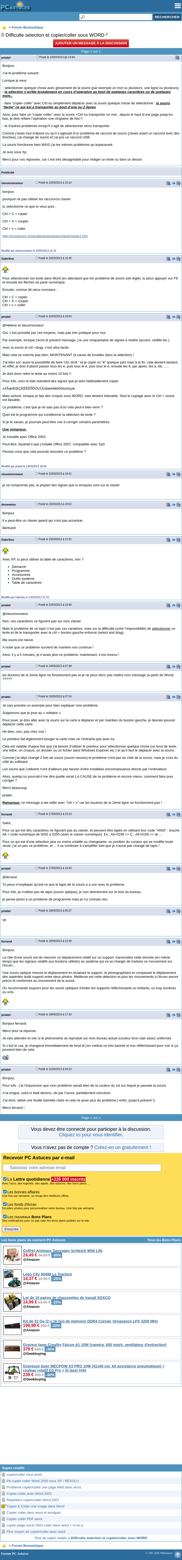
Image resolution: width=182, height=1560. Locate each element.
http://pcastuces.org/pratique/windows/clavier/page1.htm (45, 236)
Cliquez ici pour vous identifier (90, 1134)
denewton (8, 504)
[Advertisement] (91, 1427)
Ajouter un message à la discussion (91, 43)
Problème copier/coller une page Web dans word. (44, 1487)
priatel (6, 57)
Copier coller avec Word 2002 (29, 1494)
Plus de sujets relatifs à (91, 1538)
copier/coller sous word (24, 1475)
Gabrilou (7, 258)
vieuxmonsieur (12, 183)
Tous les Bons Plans (164, 1240)
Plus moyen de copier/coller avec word (36, 1532)
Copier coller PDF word (24, 1519)
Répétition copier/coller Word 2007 (33, 1500)
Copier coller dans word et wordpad (34, 1513)
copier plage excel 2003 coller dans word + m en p (45, 1525)
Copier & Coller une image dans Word (35, 1506)
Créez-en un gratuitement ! (122, 1147)
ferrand (6, 814)
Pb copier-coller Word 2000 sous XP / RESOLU (43, 1481)
